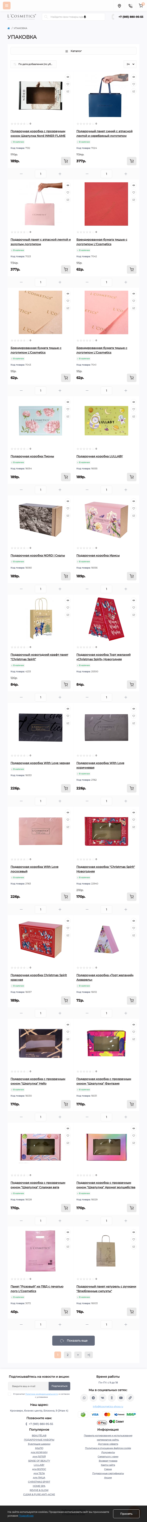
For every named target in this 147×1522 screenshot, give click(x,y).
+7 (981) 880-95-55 (130, 17)
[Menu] (7, 5)
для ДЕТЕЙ (39, 1456)
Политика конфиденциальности (41, 1394)
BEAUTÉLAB (39, 1435)
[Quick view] (68, 77)
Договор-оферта (108, 1443)
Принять (126, 1514)
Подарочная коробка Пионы (32, 456)
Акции (108, 1477)
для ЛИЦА (39, 1477)
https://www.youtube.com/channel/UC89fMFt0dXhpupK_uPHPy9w (121, 1397)
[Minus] (21, 174)
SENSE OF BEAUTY (39, 1460)
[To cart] (66, 161)
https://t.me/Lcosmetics (93, 1397)
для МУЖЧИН (39, 1452)
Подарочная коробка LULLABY (99, 456)
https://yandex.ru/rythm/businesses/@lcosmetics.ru (130, 1397)
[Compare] (68, 91)
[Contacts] (130, 5)
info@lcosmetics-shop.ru (108, 1406)
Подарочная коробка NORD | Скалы (38, 555)
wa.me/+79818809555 (84, 1397)
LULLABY (39, 1465)
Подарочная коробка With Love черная (40, 763)
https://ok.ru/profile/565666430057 (112, 1397)
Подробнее (26, 1515)
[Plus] (60, 174)
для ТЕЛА (39, 1473)
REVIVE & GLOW (39, 1490)
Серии (108, 1469)
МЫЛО (39, 1448)
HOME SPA (39, 1486)
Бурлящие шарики (39, 1443)
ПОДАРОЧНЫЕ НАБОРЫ (39, 1439)
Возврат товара (108, 1460)
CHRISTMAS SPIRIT (39, 1481)
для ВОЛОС (39, 1469)
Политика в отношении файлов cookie (108, 1448)
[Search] (46, 17)
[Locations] (119, 5)
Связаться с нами (108, 1456)
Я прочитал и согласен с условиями (41, 1395)
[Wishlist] (68, 84)
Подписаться (59, 1386)
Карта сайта (108, 1465)
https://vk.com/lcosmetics (102, 1397)
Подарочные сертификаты (108, 1473)
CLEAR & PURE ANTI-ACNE (39, 1494)
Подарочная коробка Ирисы (98, 555)
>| (88, 1355)
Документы (108, 1452)
